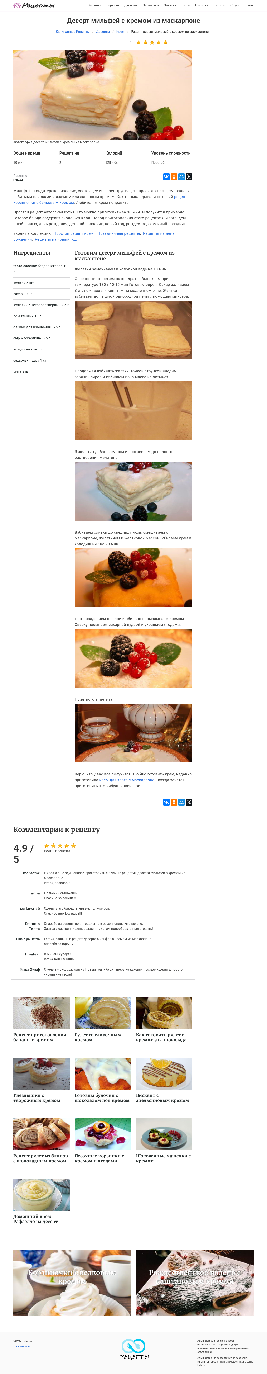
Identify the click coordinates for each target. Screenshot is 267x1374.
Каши (185, 5)
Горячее (113, 5)
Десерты (131, 5)
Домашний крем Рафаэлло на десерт (35, 1219)
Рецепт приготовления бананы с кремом (39, 1037)
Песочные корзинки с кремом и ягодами (99, 1158)
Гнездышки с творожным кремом (36, 1098)
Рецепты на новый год (56, 239)
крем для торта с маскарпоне (126, 780)
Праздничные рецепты (119, 233)
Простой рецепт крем (74, 233)
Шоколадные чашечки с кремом (163, 1158)
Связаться (21, 1346)
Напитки (201, 5)
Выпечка (94, 5)
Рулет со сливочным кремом (98, 1037)
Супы (249, 5)
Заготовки (151, 5)
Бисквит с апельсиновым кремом (162, 1098)
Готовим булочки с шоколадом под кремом (102, 1098)
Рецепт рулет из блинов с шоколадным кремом (40, 1158)
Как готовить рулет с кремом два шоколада (161, 1037)
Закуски (170, 5)
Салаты (219, 5)
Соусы (235, 5)
